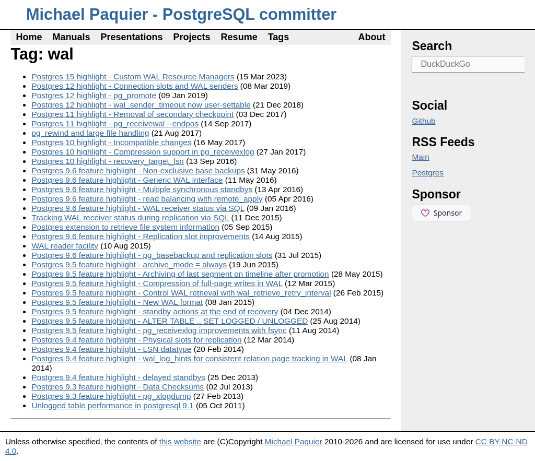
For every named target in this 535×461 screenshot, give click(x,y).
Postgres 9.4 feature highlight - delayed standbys (118, 377)
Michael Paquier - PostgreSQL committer (181, 14)
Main (420, 156)
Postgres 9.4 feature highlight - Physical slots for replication (136, 339)
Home (29, 37)
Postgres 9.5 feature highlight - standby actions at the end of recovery (154, 311)
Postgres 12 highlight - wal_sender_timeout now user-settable (140, 104)
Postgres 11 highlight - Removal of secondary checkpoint (132, 114)
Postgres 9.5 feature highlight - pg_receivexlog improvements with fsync (158, 330)
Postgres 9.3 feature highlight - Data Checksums (117, 386)
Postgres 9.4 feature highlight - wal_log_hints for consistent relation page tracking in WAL (189, 358)
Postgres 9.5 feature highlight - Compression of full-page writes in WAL (156, 283)
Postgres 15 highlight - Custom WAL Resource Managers (132, 76)
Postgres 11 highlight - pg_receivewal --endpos (115, 123)
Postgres (428, 172)
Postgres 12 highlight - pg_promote (93, 95)
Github (423, 120)
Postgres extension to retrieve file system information (125, 226)
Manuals (71, 37)
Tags (278, 37)
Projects (192, 37)
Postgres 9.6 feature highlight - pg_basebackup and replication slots (151, 255)
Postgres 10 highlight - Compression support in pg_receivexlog (142, 151)
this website (180, 441)
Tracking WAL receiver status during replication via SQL (130, 217)
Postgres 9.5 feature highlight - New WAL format (117, 302)
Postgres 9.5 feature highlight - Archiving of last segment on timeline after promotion (180, 273)
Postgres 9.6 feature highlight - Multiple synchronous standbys (141, 189)
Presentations (132, 37)
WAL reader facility (64, 245)
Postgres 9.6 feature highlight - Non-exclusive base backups (138, 170)
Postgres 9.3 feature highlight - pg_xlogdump (111, 396)
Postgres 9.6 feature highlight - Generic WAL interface (127, 179)
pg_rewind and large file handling (90, 132)
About (372, 37)
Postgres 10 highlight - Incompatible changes (111, 142)
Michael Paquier (293, 441)
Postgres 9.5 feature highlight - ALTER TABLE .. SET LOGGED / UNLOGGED (169, 320)
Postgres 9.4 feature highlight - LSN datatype (111, 349)
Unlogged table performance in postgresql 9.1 (112, 405)
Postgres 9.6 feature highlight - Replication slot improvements (140, 236)
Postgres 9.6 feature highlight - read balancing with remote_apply (146, 198)
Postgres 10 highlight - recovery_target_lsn (107, 161)
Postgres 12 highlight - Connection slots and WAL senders (134, 85)
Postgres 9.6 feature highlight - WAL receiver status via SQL (137, 208)
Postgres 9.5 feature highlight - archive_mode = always (129, 264)
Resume (239, 37)
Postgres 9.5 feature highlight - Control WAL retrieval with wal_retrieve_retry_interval (181, 292)
